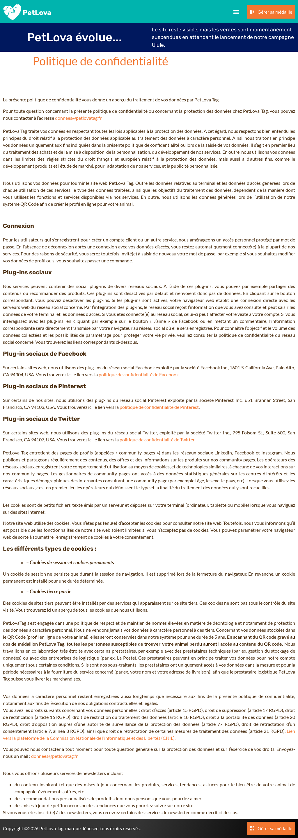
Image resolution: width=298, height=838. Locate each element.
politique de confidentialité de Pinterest (159, 407)
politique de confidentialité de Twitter (157, 439)
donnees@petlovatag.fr (78, 118)
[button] (236, 12)
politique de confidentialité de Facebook (139, 374)
